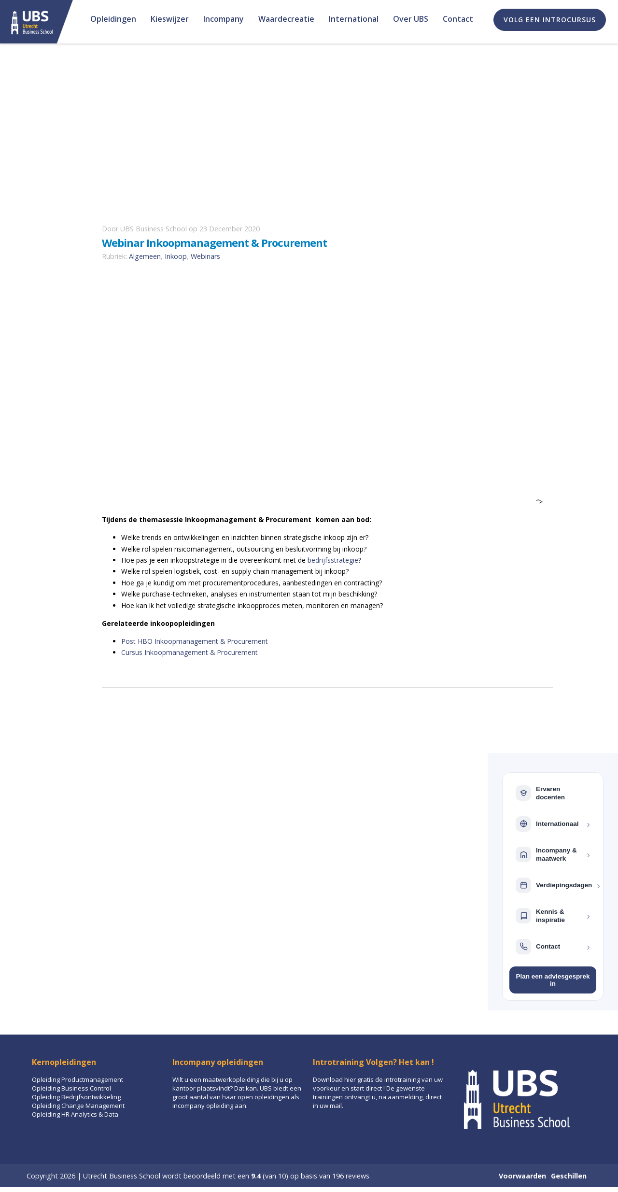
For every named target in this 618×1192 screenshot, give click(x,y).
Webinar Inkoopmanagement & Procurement (214, 242)
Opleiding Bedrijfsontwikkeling (76, 1097)
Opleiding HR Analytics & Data (75, 1114)
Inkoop (176, 256)
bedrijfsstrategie (333, 560)
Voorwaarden (522, 1175)
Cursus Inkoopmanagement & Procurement (189, 652)
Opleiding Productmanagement (77, 1079)
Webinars (205, 256)
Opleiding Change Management (78, 1105)
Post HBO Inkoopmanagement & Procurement (194, 641)
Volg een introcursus (550, 19)
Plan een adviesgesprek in (553, 980)
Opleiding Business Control (71, 1088)
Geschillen (569, 1175)
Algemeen (145, 256)
